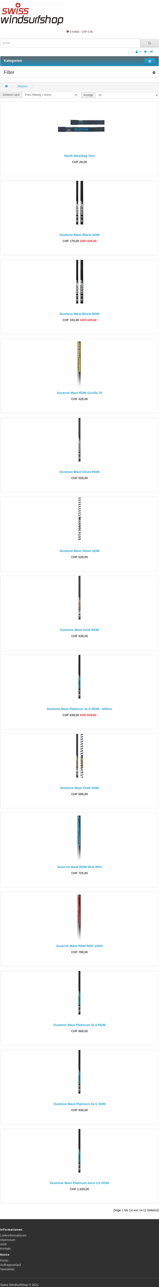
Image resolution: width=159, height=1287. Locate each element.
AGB (3, 1244)
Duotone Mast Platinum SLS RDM (79, 1025)
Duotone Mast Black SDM (79, 235)
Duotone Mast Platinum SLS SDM (79, 1104)
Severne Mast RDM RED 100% (79, 946)
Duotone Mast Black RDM (79, 314)
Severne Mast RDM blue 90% (79, 867)
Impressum (7, 1240)
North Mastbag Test (79, 156)
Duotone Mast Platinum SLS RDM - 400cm (79, 709)
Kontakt (5, 1248)
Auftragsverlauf (10, 1265)
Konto (4, 1260)
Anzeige (88, 95)
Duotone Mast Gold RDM (79, 630)
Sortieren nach (11, 94)
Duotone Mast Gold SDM (79, 788)
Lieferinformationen (13, 1235)
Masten (23, 86)
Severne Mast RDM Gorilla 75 (79, 393)
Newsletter (7, 1269)
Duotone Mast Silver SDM (79, 551)
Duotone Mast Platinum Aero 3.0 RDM (79, 1183)
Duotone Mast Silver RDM (80, 472)
